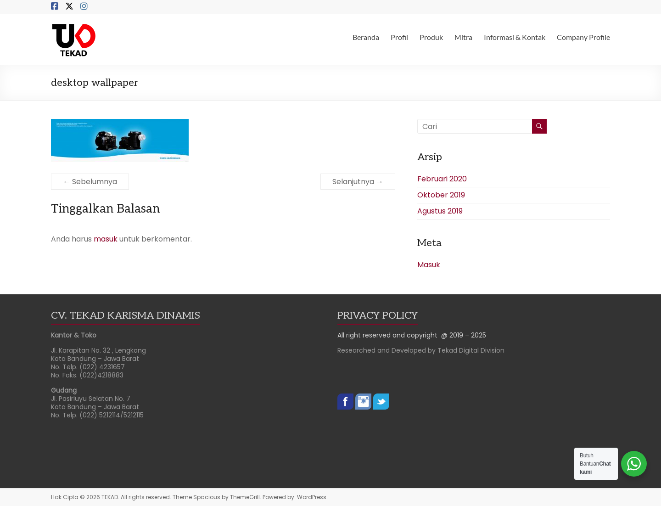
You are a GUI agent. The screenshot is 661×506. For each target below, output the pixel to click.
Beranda (366, 37)
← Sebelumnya (90, 181)
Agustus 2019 (440, 211)
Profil (399, 37)
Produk (431, 37)
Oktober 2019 (441, 195)
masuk (106, 239)
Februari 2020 (442, 179)
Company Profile (583, 37)
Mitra (463, 37)
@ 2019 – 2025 (463, 335)
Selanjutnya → (357, 181)
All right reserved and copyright (389, 335)
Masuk (428, 264)
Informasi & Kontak (514, 37)
